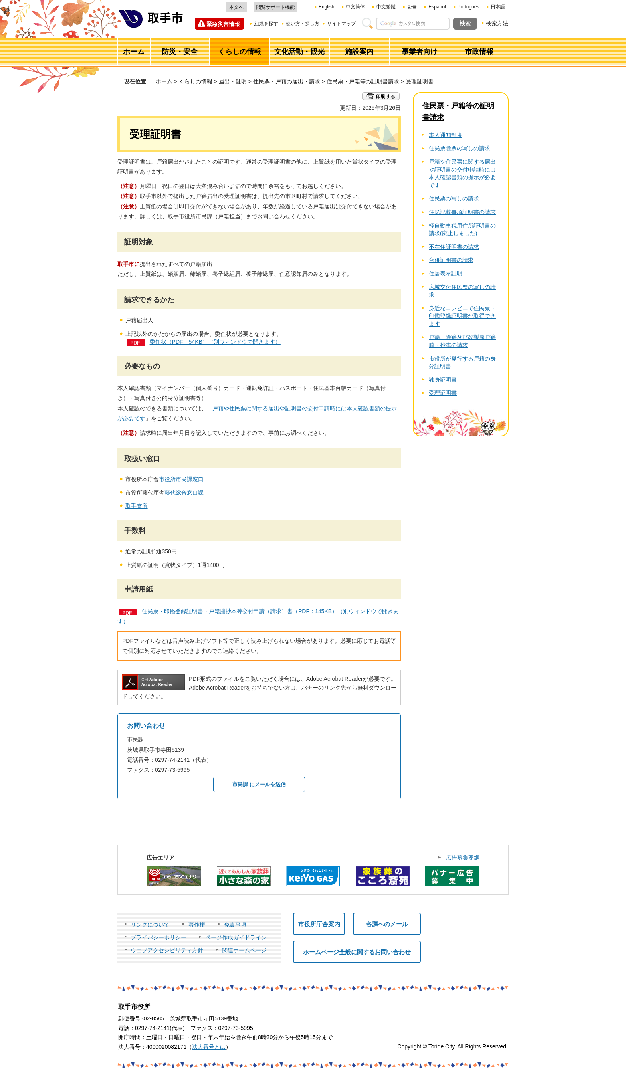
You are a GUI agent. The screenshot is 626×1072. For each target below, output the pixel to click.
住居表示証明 (445, 273)
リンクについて (150, 924)
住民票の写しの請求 (454, 198)
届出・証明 (233, 81)
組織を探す (266, 23)
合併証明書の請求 (451, 260)
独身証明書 (443, 379)
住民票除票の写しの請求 (459, 148)
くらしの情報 (195, 81)
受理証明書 (443, 393)
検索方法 (497, 23)
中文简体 (355, 7)
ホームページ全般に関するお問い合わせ (357, 952)
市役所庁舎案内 (319, 924)
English (326, 7)
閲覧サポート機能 (275, 7)
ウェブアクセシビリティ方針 (167, 950)
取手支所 (136, 506)
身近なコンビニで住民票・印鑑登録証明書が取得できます (462, 316)
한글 (412, 7)
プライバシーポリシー (158, 937)
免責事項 (235, 924)
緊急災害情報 (223, 24)
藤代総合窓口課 (184, 492)
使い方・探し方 (302, 23)
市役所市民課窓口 (181, 479)
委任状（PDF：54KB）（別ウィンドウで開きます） (215, 342)
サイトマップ (341, 23)
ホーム (164, 81)
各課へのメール (387, 924)
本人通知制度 (445, 135)
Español (437, 7)
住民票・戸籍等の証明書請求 (363, 81)
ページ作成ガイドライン (236, 937)
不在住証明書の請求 (454, 247)
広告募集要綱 (462, 857)
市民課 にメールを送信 (259, 784)
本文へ (236, 7)
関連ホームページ (244, 950)
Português (468, 7)
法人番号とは (209, 1047)
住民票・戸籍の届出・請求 (286, 81)
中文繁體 (386, 7)
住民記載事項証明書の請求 (462, 212)
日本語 (498, 7)
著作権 (196, 924)
